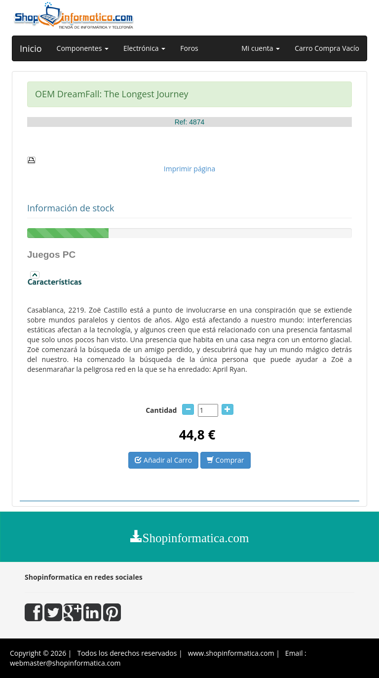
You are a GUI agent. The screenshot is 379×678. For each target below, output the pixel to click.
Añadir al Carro (163, 460)
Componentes (83, 48)
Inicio (31, 48)
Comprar (225, 460)
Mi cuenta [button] (260, 48)
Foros (189, 48)
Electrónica (144, 48)
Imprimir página (189, 168)
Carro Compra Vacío (327, 48)
